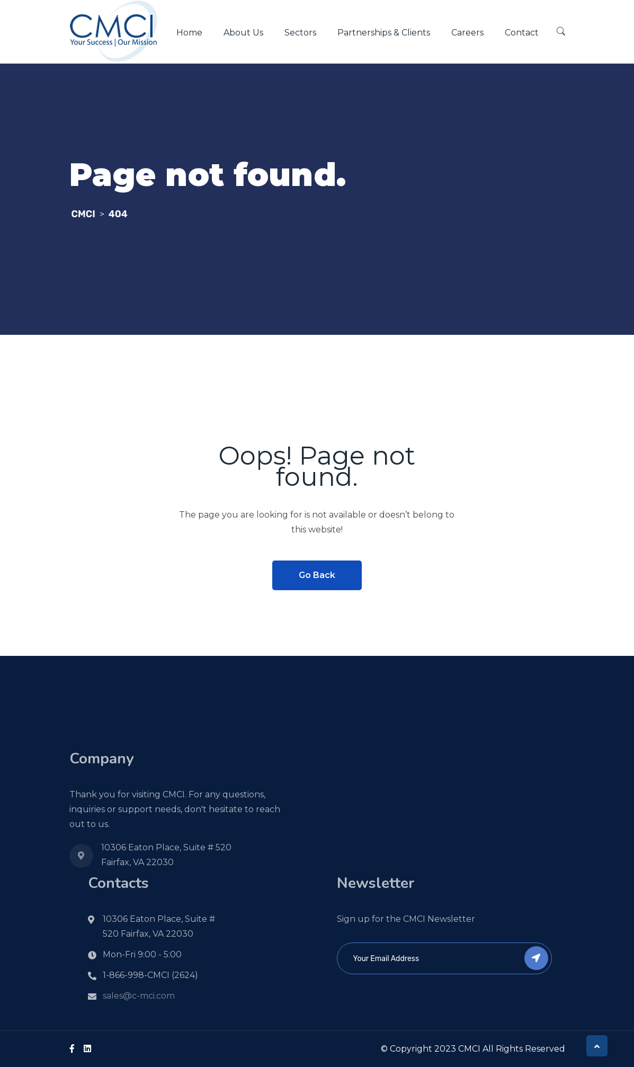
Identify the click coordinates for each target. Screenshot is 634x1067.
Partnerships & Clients (383, 33)
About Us (243, 33)
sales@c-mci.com (139, 996)
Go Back (317, 575)
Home (189, 33)
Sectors (300, 33)
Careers (467, 33)
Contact (522, 33)
